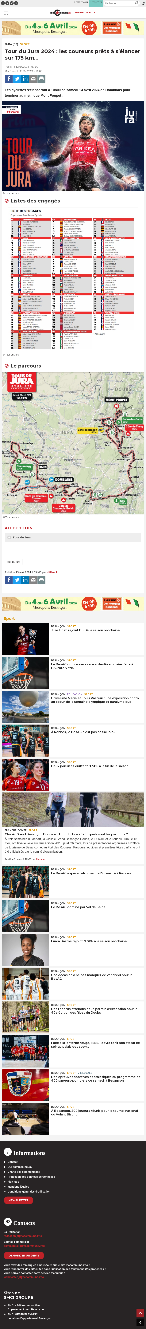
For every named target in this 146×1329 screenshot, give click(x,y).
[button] (137, 3)
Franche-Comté (16, 830)
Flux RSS (13, 1181)
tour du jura (13, 561)
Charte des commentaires (24, 1171)
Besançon (58, 626)
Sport (25, 44)
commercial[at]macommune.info (24, 1245)
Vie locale (85, 1072)
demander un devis (24, 1255)
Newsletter (19, 1200)
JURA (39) (11, 44)
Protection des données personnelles (31, 1176)
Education (74, 694)
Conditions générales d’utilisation (29, 1191)
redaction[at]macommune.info (23, 1235)
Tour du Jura (19, 537)
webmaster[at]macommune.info (24, 1277)
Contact (12, 1161)
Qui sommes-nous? (20, 1166)
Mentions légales (18, 1186)
